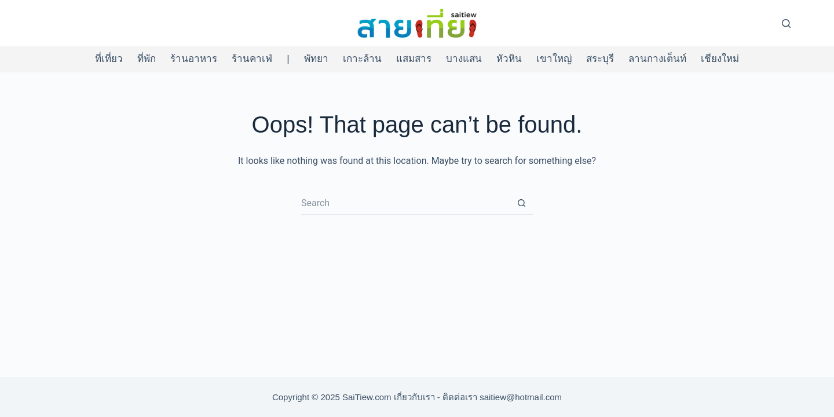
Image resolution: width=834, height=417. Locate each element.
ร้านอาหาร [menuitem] (193, 58)
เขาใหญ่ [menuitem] (554, 58)
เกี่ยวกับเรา (414, 397)
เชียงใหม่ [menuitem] (720, 58)
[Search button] (521, 203)
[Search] (786, 23)
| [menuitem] (288, 58)
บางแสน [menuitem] (464, 58)
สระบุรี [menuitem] (600, 58)
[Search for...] (405, 203)
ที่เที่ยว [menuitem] (109, 58)
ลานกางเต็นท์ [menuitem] (657, 58)
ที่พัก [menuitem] (146, 58)
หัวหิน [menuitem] (509, 58)
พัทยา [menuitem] (316, 58)
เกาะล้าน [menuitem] (362, 58)
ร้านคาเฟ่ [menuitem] (252, 58)
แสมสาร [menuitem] (413, 58)
